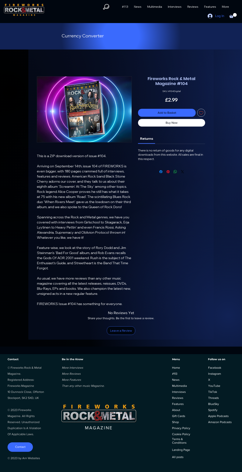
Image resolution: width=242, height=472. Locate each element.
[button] (106, 7)
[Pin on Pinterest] (168, 171)
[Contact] (20, 447)
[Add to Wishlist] (201, 113)
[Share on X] (182, 171)
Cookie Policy (181, 434)
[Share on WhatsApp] (175, 171)
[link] (146, 138)
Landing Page (181, 449)
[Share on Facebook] (161, 171)
